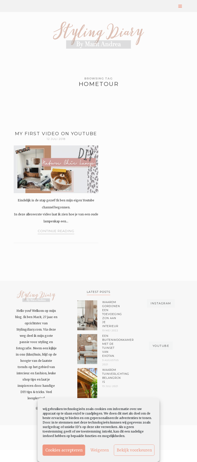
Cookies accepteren (64, 450)
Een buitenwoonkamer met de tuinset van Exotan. (111, 346)
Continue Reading (56, 231)
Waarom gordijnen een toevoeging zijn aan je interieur (111, 314)
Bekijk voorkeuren (134, 450)
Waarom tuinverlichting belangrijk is (111, 376)
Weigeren (100, 450)
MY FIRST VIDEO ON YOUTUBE (56, 133)
